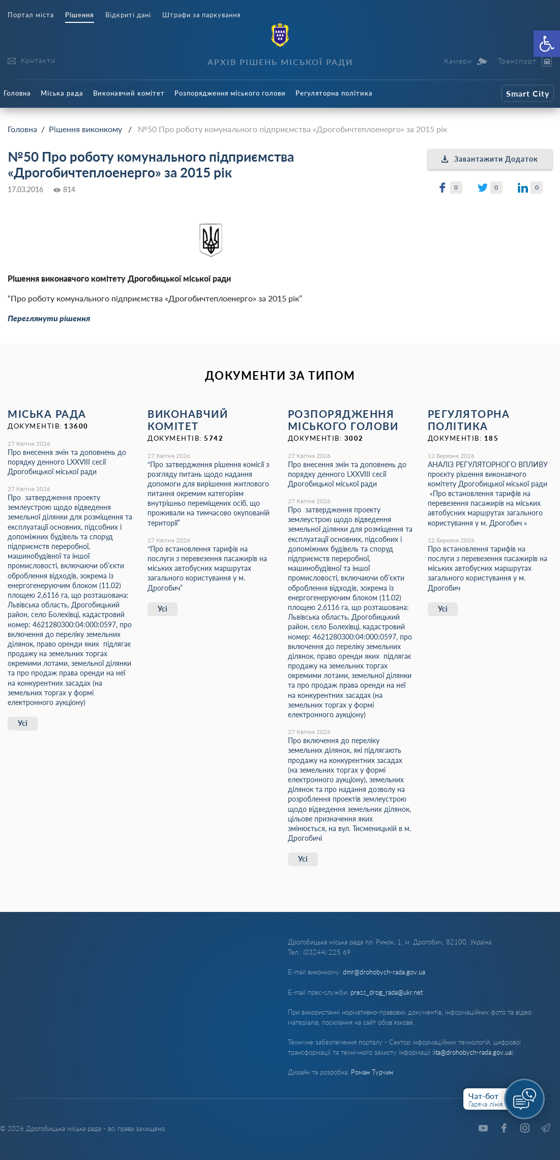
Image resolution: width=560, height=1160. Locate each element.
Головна (17, 93)
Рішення (79, 15)
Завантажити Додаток (489, 159)
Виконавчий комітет (129, 93)
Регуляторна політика (334, 93)
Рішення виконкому (85, 129)
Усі (22, 723)
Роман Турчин (372, 1072)
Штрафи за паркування (201, 15)
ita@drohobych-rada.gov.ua (473, 1052)
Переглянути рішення (49, 318)
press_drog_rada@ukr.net (386, 992)
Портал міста (31, 15)
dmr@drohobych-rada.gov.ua (384, 972)
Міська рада (62, 93)
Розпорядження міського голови (230, 93)
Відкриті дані (128, 15)
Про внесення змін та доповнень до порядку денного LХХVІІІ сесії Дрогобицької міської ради (67, 462)
